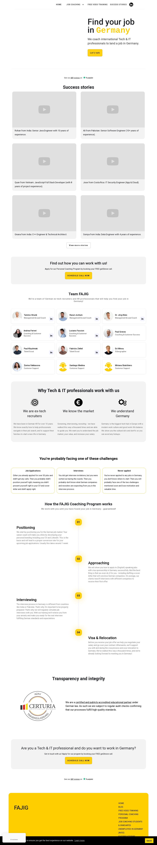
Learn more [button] (79, 840)
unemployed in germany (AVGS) (130, 831)
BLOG (120, 807)
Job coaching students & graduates (130, 823)
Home (58, 5)
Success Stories (118, 5)
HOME (121, 803)
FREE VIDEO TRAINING (128, 810)
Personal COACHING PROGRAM (128, 816)
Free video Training (98, 5)
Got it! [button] (149, 841)
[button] (74, 4)
